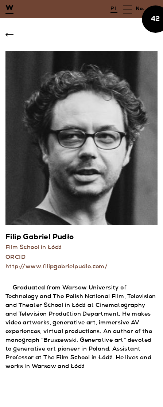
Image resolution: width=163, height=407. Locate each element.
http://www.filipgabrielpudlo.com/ (56, 267)
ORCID (15, 258)
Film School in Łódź (33, 248)
